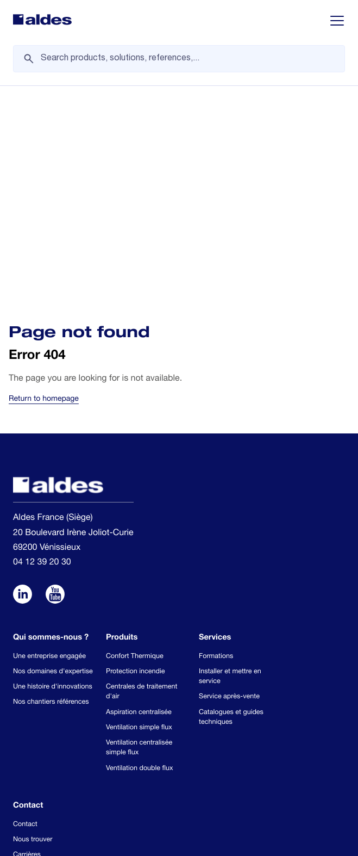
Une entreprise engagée (49, 444)
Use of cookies (103, 771)
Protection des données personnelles (223, 771)
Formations (216, 444)
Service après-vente (229, 484)
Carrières (27, 643)
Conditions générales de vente (125, 790)
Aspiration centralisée (139, 500)
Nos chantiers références (51, 490)
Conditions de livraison (243, 790)
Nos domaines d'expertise (53, 459)
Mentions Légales (107, 808)
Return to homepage (44, 187)
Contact (25, 612)
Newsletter (29, 658)
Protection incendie (135, 459)
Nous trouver (32, 627)
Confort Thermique (135, 444)
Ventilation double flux (139, 556)
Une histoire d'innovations (52, 474)
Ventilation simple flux (139, 515)
